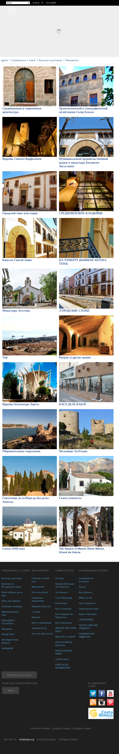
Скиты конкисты (70, 498)
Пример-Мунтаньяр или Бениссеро (64, 585)
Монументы (71, 60)
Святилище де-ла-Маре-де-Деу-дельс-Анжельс (26, 500)
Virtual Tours (8, 634)
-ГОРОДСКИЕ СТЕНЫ (74, 311)
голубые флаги (62, 659)
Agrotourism (38, 586)
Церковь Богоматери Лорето (20, 404)
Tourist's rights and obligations (88, 627)
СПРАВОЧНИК (86, 619)
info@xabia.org (26, 739)
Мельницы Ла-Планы (73, 451)
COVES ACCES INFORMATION (62, 666)
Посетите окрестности (42, 633)
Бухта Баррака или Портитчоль (64, 615)
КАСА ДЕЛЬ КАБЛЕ (72, 404)
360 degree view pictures (10, 641)
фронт (5, 60)
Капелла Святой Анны (17, 260)
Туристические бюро (89, 608)
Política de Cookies (46, 739)
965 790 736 (10, 739)
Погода (82, 586)
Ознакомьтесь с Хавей (23, 60)
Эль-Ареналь (61, 592)
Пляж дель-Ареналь (11, 600)
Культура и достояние (50, 60)
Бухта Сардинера (63, 608)
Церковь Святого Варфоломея (21, 159)
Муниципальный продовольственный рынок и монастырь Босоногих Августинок (83, 162)
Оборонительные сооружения (21, 451)
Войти (11, 690)
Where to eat (85, 597)
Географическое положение (86, 580)
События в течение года (41, 580)
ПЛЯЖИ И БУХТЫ (64, 570)
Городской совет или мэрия (19, 213)
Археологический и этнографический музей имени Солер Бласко (83, 110)
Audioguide (7, 648)
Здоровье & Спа (39, 627)
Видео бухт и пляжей (65, 636)
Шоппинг (36, 617)
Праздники (7, 628)
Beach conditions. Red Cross (64, 644)
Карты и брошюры (87, 613)
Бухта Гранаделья (63, 622)
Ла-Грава (59, 578)
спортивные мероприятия (38, 599)
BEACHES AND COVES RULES (65, 629)
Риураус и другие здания (75, 357)
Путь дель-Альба (40, 592)
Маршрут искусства (41, 606)
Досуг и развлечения (41, 622)
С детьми (36, 611)
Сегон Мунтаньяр (63, 597)
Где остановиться (87, 603)
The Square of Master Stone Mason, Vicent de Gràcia (82, 550)
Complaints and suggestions (86, 635)
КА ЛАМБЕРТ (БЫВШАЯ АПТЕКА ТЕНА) (82, 262)
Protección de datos (40, 728)
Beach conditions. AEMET (64, 652)
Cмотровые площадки (12, 606)
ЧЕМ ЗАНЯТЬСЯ (40, 570)
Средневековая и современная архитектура (21, 110)
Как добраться (85, 592)
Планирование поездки (93, 570)
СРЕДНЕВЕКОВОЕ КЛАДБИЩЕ (81, 213)
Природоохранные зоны (10, 613)
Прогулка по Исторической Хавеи (11, 585)
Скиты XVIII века (13, 549)
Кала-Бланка (61, 603)
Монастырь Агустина (16, 311)
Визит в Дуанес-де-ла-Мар (12, 594)
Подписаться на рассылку (19, 674)
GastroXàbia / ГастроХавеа (8, 622)
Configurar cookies (61, 728)
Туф (4, 357)
